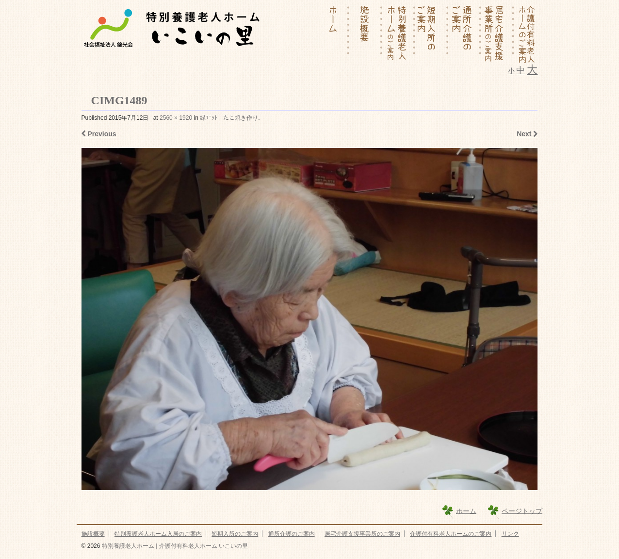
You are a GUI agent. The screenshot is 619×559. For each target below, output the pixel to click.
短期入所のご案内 (235, 533)
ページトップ (522, 510)
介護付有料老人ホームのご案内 (450, 533)
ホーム (466, 510)
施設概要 (93, 533)
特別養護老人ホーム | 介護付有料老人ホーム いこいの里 (173, 546)
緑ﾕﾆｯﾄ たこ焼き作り (229, 117)
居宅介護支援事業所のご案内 (362, 533)
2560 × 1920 (176, 117)
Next (527, 134)
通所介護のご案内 (291, 533)
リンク (510, 533)
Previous (98, 134)
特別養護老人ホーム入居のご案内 (158, 533)
